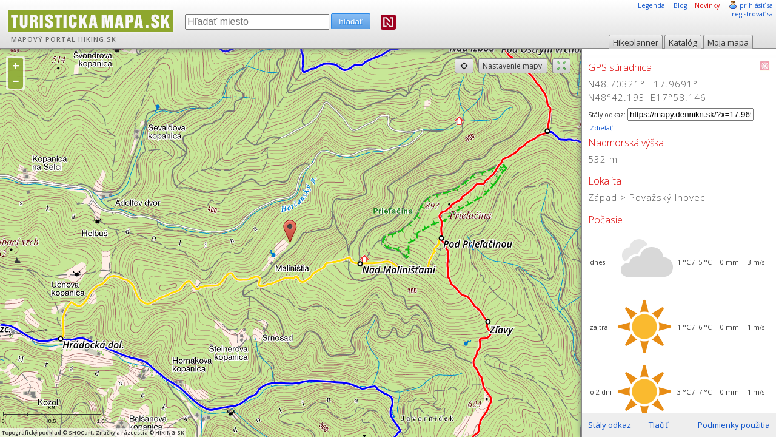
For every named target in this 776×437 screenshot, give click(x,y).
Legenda (651, 5)
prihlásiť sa (756, 5)
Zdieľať (600, 128)
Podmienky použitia (734, 424)
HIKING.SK (97, 39)
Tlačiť (658, 424)
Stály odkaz (609, 424)
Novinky (707, 5)
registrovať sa (752, 14)
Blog (680, 5)
